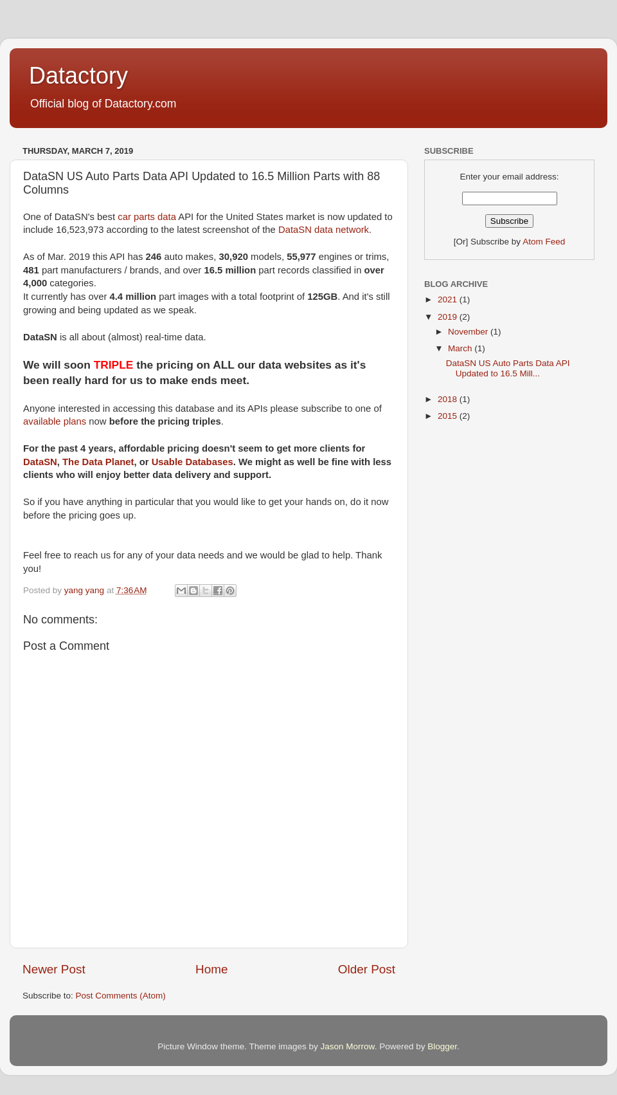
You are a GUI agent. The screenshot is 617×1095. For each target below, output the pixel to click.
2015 (449, 416)
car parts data (147, 217)
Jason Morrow (348, 1046)
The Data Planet (98, 462)
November (469, 331)
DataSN (40, 462)
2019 (449, 317)
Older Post (366, 969)
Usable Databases (192, 462)
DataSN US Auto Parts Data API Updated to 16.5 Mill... (508, 368)
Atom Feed (544, 241)
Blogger (442, 1046)
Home (211, 969)
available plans (54, 421)
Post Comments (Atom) (121, 995)
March (461, 348)
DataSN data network (323, 230)
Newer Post (53, 969)
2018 (449, 399)
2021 (449, 299)
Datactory (78, 75)
